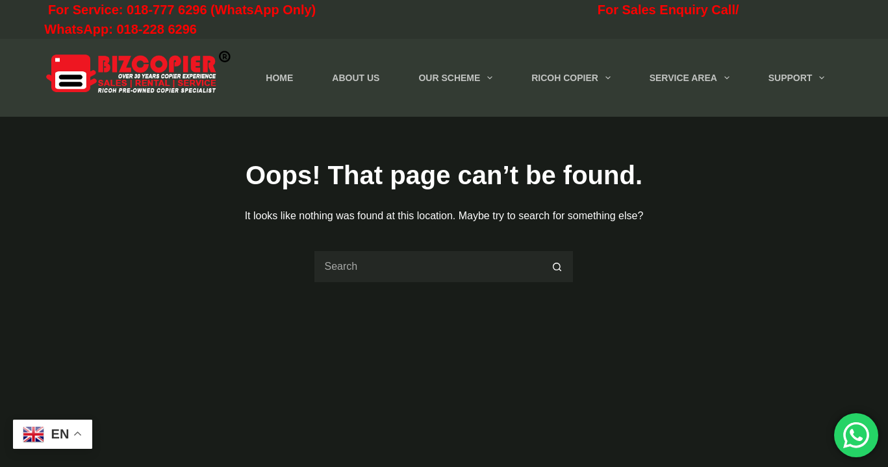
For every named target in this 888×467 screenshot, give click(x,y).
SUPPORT (799, 78)
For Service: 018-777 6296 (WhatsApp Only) (237, 10)
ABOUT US (355, 78)
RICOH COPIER (573, 78)
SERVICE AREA (692, 78)
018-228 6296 (156, 29)
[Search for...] (427, 266)
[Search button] (557, 266)
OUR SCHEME (458, 78)
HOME (279, 78)
